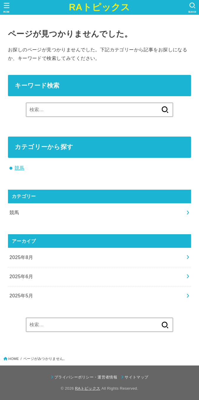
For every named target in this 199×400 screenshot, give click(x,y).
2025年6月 (21, 276)
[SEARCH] (192, 7)
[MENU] (6, 7)
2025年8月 (21, 257)
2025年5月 (21, 295)
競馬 (19, 168)
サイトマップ (136, 377)
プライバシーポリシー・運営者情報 (85, 377)
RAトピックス (99, 7)
